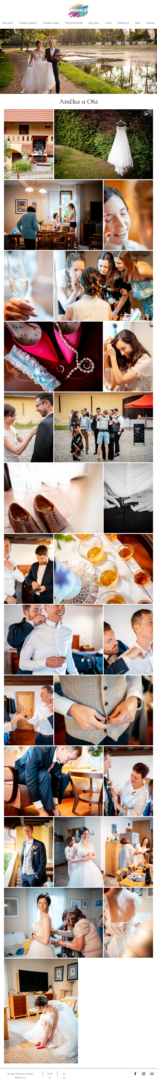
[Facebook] (135, 1074)
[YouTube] (152, 1074)
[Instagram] (143, 1074)
